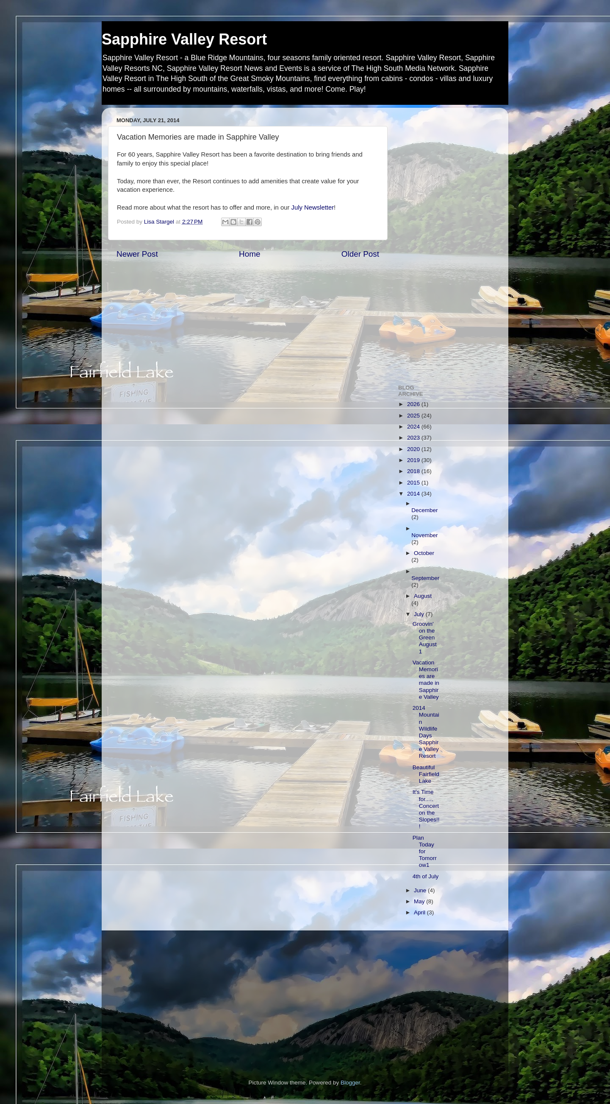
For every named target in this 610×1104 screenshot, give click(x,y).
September (425, 578)
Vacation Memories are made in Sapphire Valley (426, 679)
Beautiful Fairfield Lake (426, 774)
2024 (414, 426)
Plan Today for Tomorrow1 (425, 852)
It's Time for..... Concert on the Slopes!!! (426, 809)
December (424, 510)
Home (249, 253)
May (420, 901)
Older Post (360, 253)
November (424, 535)
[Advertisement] (446, 241)
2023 (414, 437)
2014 (414, 493)
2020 (414, 449)
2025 (414, 415)
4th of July (426, 876)
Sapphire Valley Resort (184, 39)
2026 (414, 404)
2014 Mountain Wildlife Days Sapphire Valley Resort (426, 732)
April (420, 912)
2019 (414, 460)
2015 (414, 482)
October (424, 553)
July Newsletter (312, 207)
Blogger (350, 1082)
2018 (414, 471)
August (423, 596)
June (421, 890)
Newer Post (137, 253)
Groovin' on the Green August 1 (425, 638)
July (420, 614)
